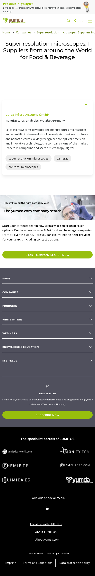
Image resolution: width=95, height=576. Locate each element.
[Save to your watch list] (86, 106)
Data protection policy (74, 563)
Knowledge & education (20, 346)
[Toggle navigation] (90, 21)
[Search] (68, 21)
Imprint (10, 563)
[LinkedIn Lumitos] (47, 509)
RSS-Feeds (9, 360)
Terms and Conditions (37, 563)
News (6, 278)
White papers (12, 319)
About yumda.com (47, 539)
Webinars (9, 333)
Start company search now (47, 255)
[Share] (75, 21)
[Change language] (81, 21)
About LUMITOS (46, 532)
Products (9, 305)
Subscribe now (47, 415)
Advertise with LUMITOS (46, 524)
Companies (10, 292)
